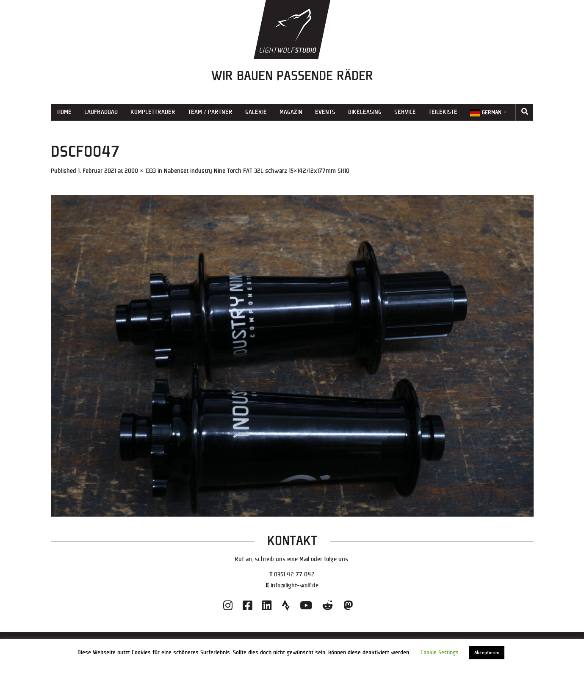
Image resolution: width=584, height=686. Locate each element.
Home (64, 112)
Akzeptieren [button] (486, 653)
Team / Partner (210, 112)
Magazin (291, 112)
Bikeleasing (365, 112)
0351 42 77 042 (294, 574)
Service (405, 112)
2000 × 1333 (140, 171)
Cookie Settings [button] (440, 653)
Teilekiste (443, 112)
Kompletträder (152, 112)
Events (325, 112)
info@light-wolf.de (294, 585)
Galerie (256, 112)
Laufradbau (101, 112)
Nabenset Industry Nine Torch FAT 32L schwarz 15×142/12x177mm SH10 (256, 171)
